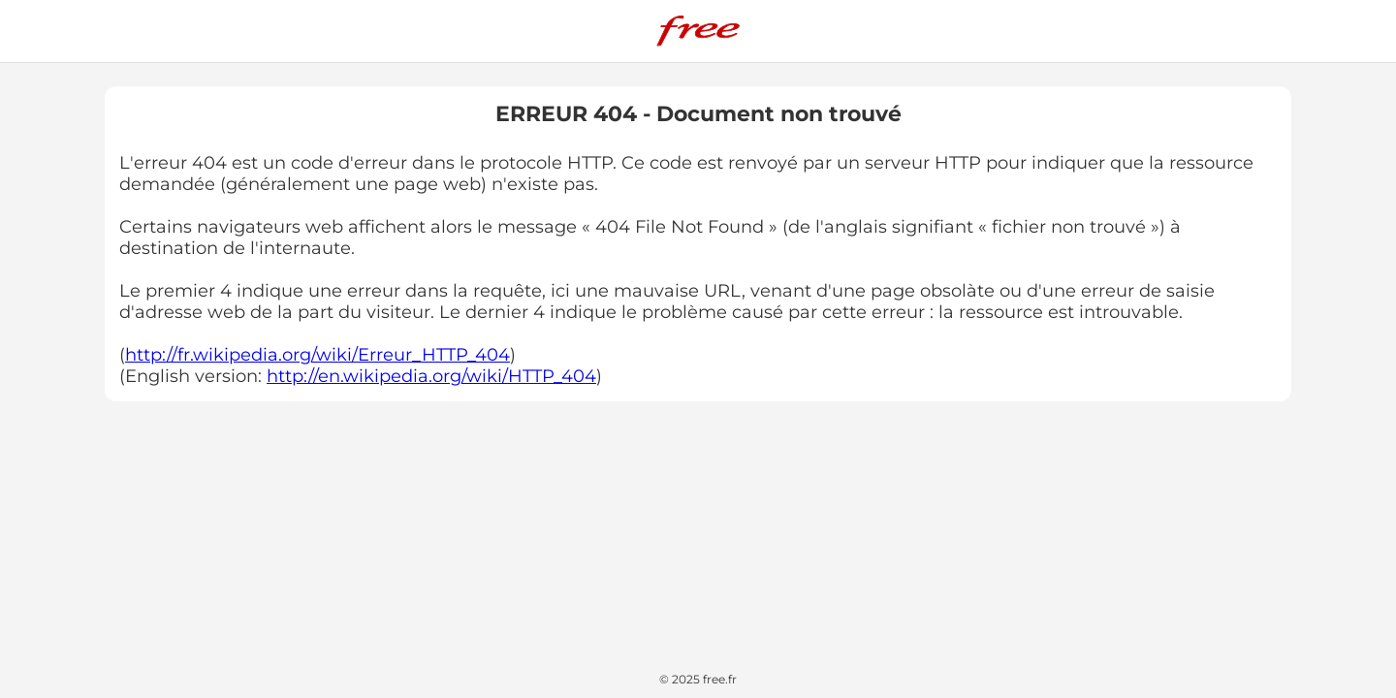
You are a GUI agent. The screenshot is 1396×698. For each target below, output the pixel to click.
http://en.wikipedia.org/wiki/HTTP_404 (431, 376)
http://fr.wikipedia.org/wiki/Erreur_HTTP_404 (317, 354)
